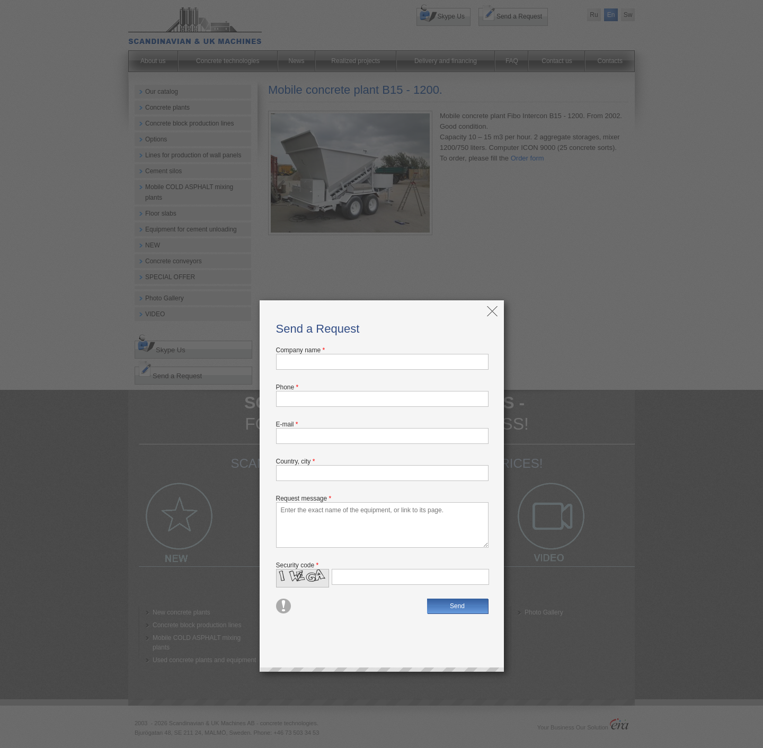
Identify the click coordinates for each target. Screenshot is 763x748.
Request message (304, 498)
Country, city (295, 461)
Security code (297, 565)
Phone (287, 387)
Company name (300, 350)
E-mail (287, 424)
